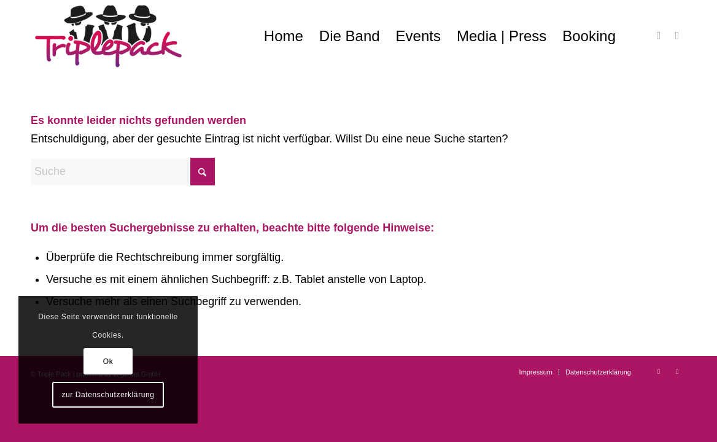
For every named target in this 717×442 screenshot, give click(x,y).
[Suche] (123, 171)
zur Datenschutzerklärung (107, 394)
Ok (108, 361)
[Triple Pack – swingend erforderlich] (108, 36)
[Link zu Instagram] (677, 35)
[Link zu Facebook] (658, 35)
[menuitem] (283, 36)
